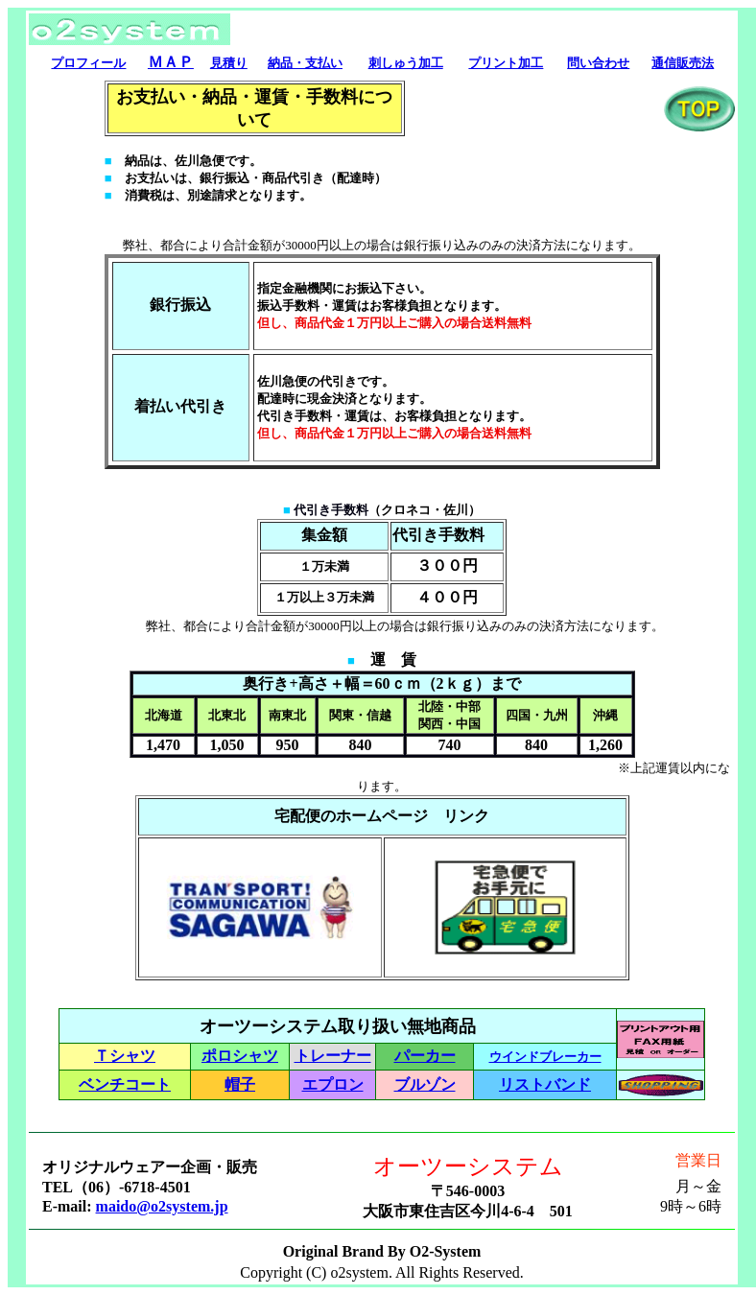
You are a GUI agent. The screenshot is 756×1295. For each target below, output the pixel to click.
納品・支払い (305, 63)
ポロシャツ (239, 1056)
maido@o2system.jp (162, 1206)
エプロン (333, 1084)
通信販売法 (682, 63)
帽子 (239, 1084)
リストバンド (545, 1084)
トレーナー (333, 1056)
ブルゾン (425, 1084)
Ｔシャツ (124, 1056)
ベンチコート (125, 1084)
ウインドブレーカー (545, 1056)
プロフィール (88, 63)
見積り (229, 63)
